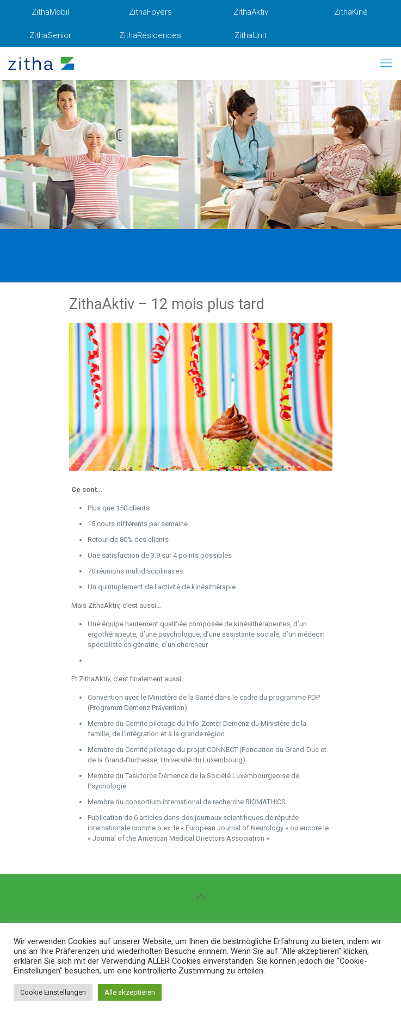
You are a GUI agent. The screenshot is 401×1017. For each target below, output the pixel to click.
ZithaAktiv (250, 12)
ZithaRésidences (150, 35)
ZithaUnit (251, 35)
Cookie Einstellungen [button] (53, 992)
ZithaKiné (351, 12)
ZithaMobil (50, 12)
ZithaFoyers (150, 12)
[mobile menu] (386, 63)
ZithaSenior (50, 35)
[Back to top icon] (200, 896)
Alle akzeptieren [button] (129, 992)
